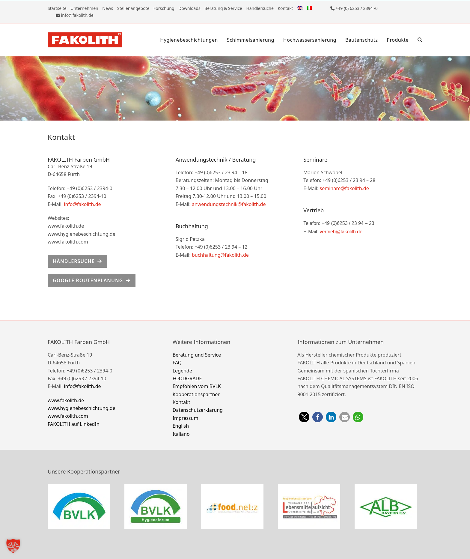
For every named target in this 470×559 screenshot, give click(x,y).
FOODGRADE (187, 378)
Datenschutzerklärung (198, 410)
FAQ (177, 362)
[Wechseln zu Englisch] (299, 8)
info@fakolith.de (82, 204)
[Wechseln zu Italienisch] (309, 8)
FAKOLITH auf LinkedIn (74, 424)
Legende (182, 370)
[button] (420, 39)
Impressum (185, 418)
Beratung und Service (197, 354)
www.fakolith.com (68, 416)
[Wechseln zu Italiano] (235, 434)
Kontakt (181, 402)
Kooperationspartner (196, 394)
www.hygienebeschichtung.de (81, 408)
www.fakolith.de (66, 400)
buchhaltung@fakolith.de (220, 255)
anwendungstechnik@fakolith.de (229, 204)
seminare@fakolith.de (344, 188)
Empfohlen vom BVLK (197, 386)
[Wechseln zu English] (235, 426)
